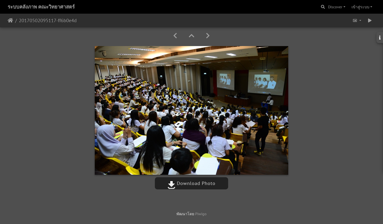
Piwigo (201, 213)
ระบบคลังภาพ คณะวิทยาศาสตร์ (41, 7)
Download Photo (191, 183)
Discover (335, 6)
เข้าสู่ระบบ (360, 6)
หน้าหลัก (10, 20)
